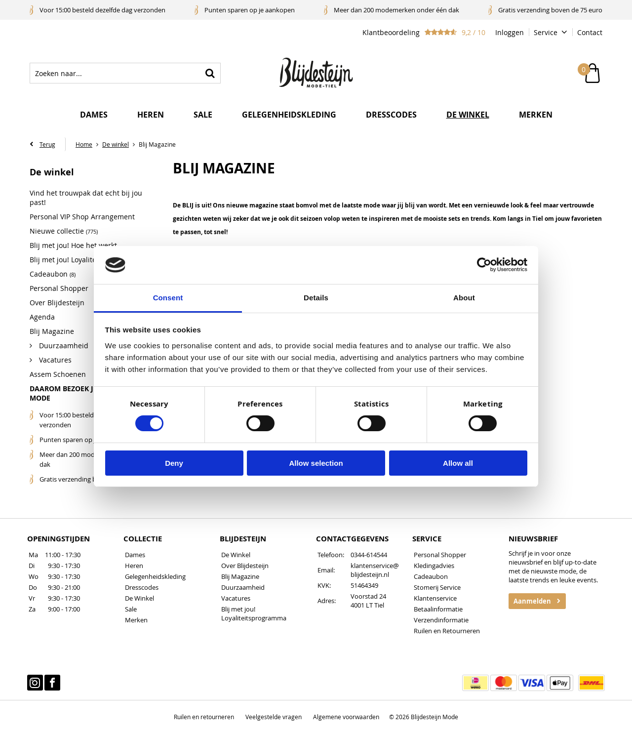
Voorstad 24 (368, 596)
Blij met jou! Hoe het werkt (73, 245)
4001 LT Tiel (367, 605)
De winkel (467, 114)
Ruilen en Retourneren (447, 630)
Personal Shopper (440, 554)
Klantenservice (435, 598)
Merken (536, 114)
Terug (47, 144)
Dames (94, 114)
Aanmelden (532, 601)
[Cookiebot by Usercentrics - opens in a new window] (484, 264)
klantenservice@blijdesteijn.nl (375, 570)
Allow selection (316, 463)
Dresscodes (391, 114)
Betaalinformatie (438, 609)
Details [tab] (316, 297)
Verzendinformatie (441, 619)
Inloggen (509, 32)
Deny (174, 463)
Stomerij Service (437, 587)
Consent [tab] (168, 297)
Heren (150, 114)
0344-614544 (369, 554)
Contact (589, 32)
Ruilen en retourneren (204, 717)
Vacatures (235, 598)
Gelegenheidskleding (289, 114)
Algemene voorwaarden (346, 717)
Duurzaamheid (243, 587)
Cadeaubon (431, 576)
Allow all (458, 463)
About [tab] (464, 297)
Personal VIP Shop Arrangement (82, 216)
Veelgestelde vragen (273, 717)
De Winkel (139, 598)
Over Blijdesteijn (245, 565)
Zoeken (210, 73)
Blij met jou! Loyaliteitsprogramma (253, 613)
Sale (203, 114)
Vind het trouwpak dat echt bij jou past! (86, 197)
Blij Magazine (240, 576)
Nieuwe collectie (64, 231)
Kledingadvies (434, 565)
